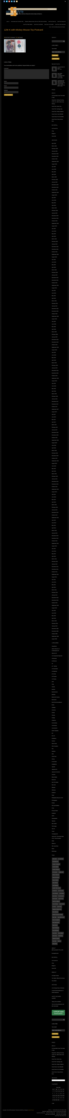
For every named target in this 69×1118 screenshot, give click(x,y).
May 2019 (54, 357)
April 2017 (54, 422)
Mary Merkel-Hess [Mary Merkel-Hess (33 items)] (61, 917)
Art (52, 663)
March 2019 (54, 362)
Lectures (53, 774)
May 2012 (54, 553)
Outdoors (54, 792)
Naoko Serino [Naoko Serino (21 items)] (55, 925)
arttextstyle (13, 37)
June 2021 (54, 293)
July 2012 (54, 548)
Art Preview (54, 676)
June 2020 (54, 324)
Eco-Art (53, 735)
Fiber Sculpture (55, 746)
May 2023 (54, 233)
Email (5, 85)
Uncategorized (55, 833)
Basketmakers (55, 691)
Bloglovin (54, 133)
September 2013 (55, 517)
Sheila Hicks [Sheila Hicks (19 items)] (55, 935)
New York (54, 784)
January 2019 (54, 367)
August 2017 (54, 411)
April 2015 (54, 471)
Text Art (53, 828)
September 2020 (55, 316)
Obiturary (54, 790)
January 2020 (54, 336)
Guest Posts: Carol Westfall (38, 24)
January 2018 (54, 398)
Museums (54, 779)
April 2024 (54, 205)
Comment (6, 68)
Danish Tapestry (55, 730)
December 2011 (55, 566)
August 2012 (54, 546)
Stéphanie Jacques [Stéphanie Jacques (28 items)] (56, 938)
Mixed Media (54, 777)
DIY (52, 733)
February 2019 (55, 365)
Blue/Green (54, 699)
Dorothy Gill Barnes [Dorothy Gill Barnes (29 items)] (56, 869)
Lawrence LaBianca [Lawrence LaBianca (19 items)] (56, 901)
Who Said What (55, 846)
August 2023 (54, 226)
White (53, 840)
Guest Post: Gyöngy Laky (61, 21)
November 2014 (55, 484)
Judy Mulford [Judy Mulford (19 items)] (61, 893)
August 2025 (54, 164)
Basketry (53, 694)
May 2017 (54, 419)
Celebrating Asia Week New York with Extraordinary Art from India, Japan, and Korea (61, 83)
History (53, 759)
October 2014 (54, 486)
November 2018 (55, 373)
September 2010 (55, 605)
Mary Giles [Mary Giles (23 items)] (54, 917)
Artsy (53, 131)
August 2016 (54, 442)
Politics (53, 802)
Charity (53, 712)
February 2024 (55, 210)
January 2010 (54, 626)
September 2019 (55, 347)
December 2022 (55, 246)
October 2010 (54, 602)
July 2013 (54, 520)
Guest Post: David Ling (52, 21)
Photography (54, 800)
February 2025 (55, 179)
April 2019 (54, 360)
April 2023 (54, 236)
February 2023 (55, 241)
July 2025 (54, 166)
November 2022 (55, 249)
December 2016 (55, 432)
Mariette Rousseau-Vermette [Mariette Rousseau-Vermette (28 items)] (58, 914)
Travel (53, 831)
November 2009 (55, 631)
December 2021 (55, 277)
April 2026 (54, 143)
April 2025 (54, 174)
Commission (54, 725)
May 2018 (54, 388)
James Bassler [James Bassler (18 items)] (55, 882)
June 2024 (54, 200)
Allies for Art (54, 653)
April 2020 (54, 329)
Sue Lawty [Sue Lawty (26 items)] (54, 941)
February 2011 (55, 592)
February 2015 (55, 476)
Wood (53, 848)
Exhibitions (54, 738)
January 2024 (54, 213)
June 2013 (54, 522)
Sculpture (54, 813)
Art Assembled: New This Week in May (17, 21)
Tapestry (53, 821)
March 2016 (54, 450)
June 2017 (54, 416)
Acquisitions (54, 646)
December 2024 (55, 184)
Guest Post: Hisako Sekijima (27, 24)
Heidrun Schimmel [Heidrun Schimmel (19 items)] (56, 874)
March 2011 (54, 589)
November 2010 (55, 600)
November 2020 (55, 311)
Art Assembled (55, 668)
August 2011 (54, 576)
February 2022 (55, 272)
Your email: (54, 48)
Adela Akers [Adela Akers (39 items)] (55, 858)
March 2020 (54, 331)
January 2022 (54, 275)
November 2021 (55, 280)
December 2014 (55, 481)
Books (53, 704)
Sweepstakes (54, 818)
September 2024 (55, 192)
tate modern (54, 823)
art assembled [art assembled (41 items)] (60, 858)
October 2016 (54, 437)
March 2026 (54, 146)
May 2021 (54, 295)
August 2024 (54, 195)
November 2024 (55, 187)
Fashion (53, 741)
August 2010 (54, 607)
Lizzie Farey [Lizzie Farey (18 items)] (59, 906)
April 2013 (54, 527)
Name (5, 81)
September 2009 (55, 636)
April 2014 (54, 502)
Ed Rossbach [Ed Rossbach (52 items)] (55, 872)
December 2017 (55, 401)
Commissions (54, 728)
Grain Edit (54, 136)
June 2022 (54, 262)
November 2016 (55, 435)
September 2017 (55, 409)
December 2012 (55, 535)
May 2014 (54, 499)
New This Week (55, 782)
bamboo (53, 689)
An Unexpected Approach (57, 655)
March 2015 (54, 473)
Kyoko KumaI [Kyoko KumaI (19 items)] (61, 898)
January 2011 (54, 595)
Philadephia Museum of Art (57, 797)
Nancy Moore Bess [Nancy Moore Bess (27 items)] (56, 922)
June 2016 (54, 445)
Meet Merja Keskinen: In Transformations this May (61, 75)
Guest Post (54, 756)
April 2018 (54, 391)
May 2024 (54, 202)
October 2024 (54, 189)
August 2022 (54, 256)
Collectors (54, 720)
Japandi (53, 766)
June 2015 (54, 466)
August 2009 (54, 638)
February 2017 (55, 427)
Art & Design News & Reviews (58, 988)
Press (53, 808)
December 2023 (55, 215)
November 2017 (55, 404)
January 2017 (54, 429)
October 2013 (54, 515)
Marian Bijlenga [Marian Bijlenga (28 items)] (55, 911)
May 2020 (54, 326)
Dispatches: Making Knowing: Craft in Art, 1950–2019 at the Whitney (36, 21)
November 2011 (55, 569)
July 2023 (54, 228)
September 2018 (55, 378)
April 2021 (54, 298)
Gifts (53, 753)
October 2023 (54, 220)
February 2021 (55, 303)
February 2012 (55, 561)
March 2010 (54, 620)
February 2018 (55, 396)
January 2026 (54, 151)
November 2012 (55, 538)
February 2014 (55, 507)
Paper (53, 795)
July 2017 (54, 414)
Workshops (54, 851)
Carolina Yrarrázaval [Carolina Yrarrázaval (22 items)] (56, 864)
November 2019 (55, 342)
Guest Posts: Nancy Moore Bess (60, 24)
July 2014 (54, 494)
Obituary (53, 787)
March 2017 (54, 424)
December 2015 (55, 455)
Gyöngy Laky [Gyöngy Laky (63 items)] (61, 872)
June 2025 (54, 169)
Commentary (54, 722)
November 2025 (55, 156)
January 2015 (54, 478)
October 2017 (54, 406)
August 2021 (54, 287)
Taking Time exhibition (56, 1001)
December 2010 (55, 597)
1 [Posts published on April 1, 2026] (56, 1091)
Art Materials (54, 671)
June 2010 (54, 613)
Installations (54, 764)
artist (53, 681)
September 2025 (55, 161)
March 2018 (54, 393)
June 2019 (54, 355)
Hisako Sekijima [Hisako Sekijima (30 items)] (55, 880)
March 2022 (54, 269)
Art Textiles (54, 679)
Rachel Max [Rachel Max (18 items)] (55, 933)
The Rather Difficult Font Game (58, 978)
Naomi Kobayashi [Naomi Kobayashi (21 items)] (56, 927)
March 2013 (54, 530)
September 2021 (55, 285)
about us (8, 21)
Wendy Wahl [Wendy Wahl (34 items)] (55, 943)
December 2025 (55, 153)
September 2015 (55, 460)
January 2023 (54, 244)
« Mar (53, 1103)
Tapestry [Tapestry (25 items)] (59, 941)
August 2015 (54, 463)
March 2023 (54, 238)
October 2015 (54, 458)
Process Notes (55, 810)
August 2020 (54, 318)
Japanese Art (54, 769)
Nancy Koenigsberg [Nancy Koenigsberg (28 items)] (56, 919)
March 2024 (54, 207)
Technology (54, 826)
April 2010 (54, 618)
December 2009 (55, 628)
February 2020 (55, 334)
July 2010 (54, 610)
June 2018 (54, 386)
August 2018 (54, 380)
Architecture (54, 661)
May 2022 (54, 264)
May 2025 (54, 171)
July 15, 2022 (7, 37)
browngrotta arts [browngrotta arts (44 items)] (55, 861)
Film (53, 748)
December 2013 (55, 512)
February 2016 (55, 453)
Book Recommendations (57, 702)
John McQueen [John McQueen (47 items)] (55, 893)
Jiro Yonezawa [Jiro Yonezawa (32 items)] (60, 890)
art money (54, 673)
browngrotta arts (55, 953)
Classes (53, 715)
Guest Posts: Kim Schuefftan (49, 24)
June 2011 (54, 582)
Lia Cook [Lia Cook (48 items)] (54, 906)
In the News (54, 761)
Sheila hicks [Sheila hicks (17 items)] (60, 935)
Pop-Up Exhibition (55, 805)
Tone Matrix (54, 980)
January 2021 (54, 306)
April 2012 (54, 556)
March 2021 (54, 300)
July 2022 (54, 259)
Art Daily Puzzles (55, 975)
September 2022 (55, 254)
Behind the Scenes (56, 697)
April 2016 (54, 447)
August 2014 (54, 491)
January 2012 (54, 564)
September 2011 (55, 574)
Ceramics (54, 710)
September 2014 (55, 489)
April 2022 (54, 267)
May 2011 (54, 584)
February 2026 (55, 148)
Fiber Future (54, 743)
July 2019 (54, 352)
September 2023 (55, 223)
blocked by (58, 1012)
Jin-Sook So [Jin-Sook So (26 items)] (55, 890)
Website (6, 90)
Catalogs (53, 707)
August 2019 (54, 349)
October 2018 (54, 375)
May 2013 (54, 525)
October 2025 (54, 158)
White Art (54, 843)
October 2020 (54, 313)
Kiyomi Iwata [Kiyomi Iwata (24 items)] (55, 898)
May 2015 (54, 468)
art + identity (54, 666)
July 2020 (54, 321)
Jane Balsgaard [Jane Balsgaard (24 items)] (55, 885)
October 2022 (54, 251)
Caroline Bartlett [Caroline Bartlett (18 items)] (55, 866)
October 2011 (54, 571)
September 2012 (55, 543)
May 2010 (54, 615)
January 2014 (54, 509)
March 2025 (54, 176)
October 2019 (54, 344)
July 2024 (54, 197)
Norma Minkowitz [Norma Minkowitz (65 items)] (56, 930)
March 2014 (54, 504)
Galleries (53, 751)
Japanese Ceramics (56, 771)
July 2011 (54, 579)
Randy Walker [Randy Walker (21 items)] (60, 933)
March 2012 (54, 558)
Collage (53, 717)
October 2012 (54, 540)
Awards (53, 686)
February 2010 (55, 623)
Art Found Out (55, 128)
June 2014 (54, 496)
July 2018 (54, 383)
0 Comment (21, 37)
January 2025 (54, 182)
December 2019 (55, 339)
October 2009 (54, 633)
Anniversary (54, 658)
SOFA (53, 815)
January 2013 (54, 533)
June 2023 (54, 231)
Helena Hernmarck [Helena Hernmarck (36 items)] (56, 877)
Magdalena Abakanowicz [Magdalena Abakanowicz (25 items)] (57, 909)
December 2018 (55, 370)
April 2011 (54, 587)
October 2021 (54, 282)
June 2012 (54, 551)
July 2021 (54, 290)
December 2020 (55, 308)
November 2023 (55, 218)
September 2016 (55, 440)
